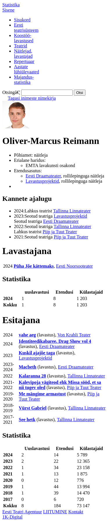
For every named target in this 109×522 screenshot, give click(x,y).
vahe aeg (27, 334)
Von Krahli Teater (74, 334)
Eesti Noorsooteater (74, 266)
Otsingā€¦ (11, 92)
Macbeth (27, 366)
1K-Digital (12, 516)
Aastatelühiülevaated (26, 69)
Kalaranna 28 (32, 375)
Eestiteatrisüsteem (26, 28)
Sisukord (22, 19)
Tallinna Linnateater (72, 210)
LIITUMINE (55, 511)
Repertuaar (24, 61)
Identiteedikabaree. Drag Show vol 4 (55, 341)
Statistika (11, 4)
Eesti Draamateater (43, 175)
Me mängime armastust (42, 393)
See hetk (27, 419)
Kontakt (75, 511)
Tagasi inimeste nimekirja (32, 98)
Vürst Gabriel (33, 408)
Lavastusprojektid (42, 181)
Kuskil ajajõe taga (37, 352)
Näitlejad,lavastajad (23, 54)
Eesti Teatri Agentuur (22, 511)
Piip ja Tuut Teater (60, 231)
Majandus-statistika (24, 80)
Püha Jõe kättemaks (34, 266)
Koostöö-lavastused (23, 38)
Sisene (8, 10)
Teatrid (20, 45)
